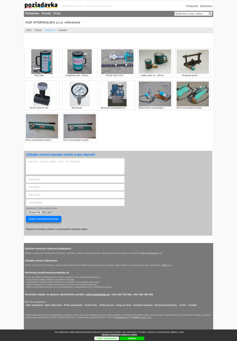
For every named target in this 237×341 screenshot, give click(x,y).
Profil (28, 30)
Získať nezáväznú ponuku (43, 219)
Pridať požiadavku (73, 304)
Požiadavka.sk (121, 317)
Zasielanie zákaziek (143, 304)
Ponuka (38, 30)
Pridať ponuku (106, 304)
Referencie (50, 30)
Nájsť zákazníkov (53, 304)
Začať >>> (166, 265)
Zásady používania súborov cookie (119, 334)
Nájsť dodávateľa (34, 304)
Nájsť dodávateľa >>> (151, 253)
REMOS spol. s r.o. (141, 317)
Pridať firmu (91, 304)
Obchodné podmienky (165, 304)
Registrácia (206, 6)
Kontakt (193, 304)
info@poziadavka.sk (98, 294)
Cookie (182, 304)
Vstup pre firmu (124, 304)
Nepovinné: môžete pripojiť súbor (41, 208)
